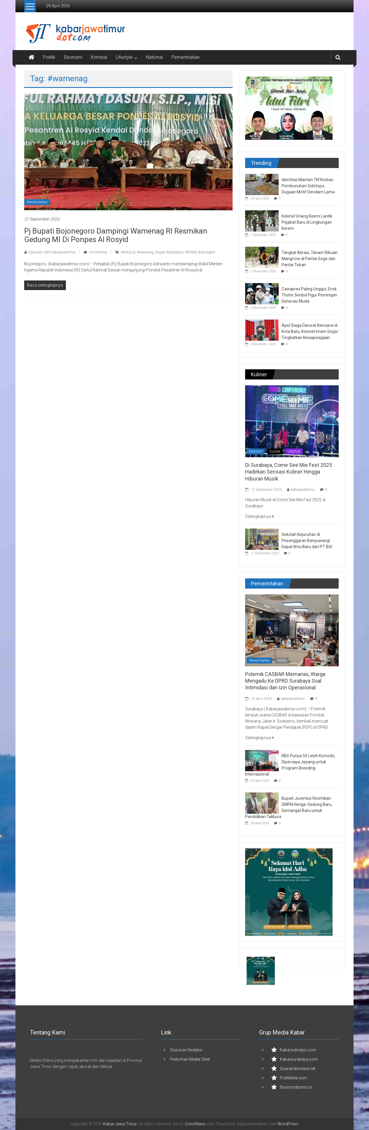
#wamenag (145, 252)
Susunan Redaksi (186, 1050)
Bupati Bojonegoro (169, 252)
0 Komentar (95, 252)
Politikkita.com (293, 1078)
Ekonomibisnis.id (296, 1087)
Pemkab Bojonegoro (200, 252)
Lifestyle (124, 57)
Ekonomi (73, 57)
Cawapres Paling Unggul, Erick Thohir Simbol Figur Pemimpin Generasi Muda (309, 295)
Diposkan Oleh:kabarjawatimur (51, 252)
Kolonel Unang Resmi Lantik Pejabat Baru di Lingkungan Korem (307, 222)
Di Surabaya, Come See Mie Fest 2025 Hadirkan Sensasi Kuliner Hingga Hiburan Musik (288, 472)
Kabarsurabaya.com (299, 1059)
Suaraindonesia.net (297, 1068)
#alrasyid (128, 252)
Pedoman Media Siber (190, 1059)
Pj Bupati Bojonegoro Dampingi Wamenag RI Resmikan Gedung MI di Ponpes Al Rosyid (115, 235)
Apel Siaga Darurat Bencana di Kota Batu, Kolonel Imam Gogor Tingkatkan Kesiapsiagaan (310, 331)
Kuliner (275, 451)
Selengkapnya (259, 516)
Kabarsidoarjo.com (298, 1050)
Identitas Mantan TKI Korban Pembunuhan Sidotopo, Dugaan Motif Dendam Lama (308, 185)
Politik (49, 57)
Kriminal (99, 57)
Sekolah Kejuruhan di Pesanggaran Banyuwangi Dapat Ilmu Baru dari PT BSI (307, 540)
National (154, 57)
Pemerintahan (185, 57)
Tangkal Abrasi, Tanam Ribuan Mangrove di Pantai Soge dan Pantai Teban (310, 258)
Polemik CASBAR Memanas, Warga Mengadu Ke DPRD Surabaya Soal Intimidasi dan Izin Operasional (285, 681)
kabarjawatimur (303, 490)
